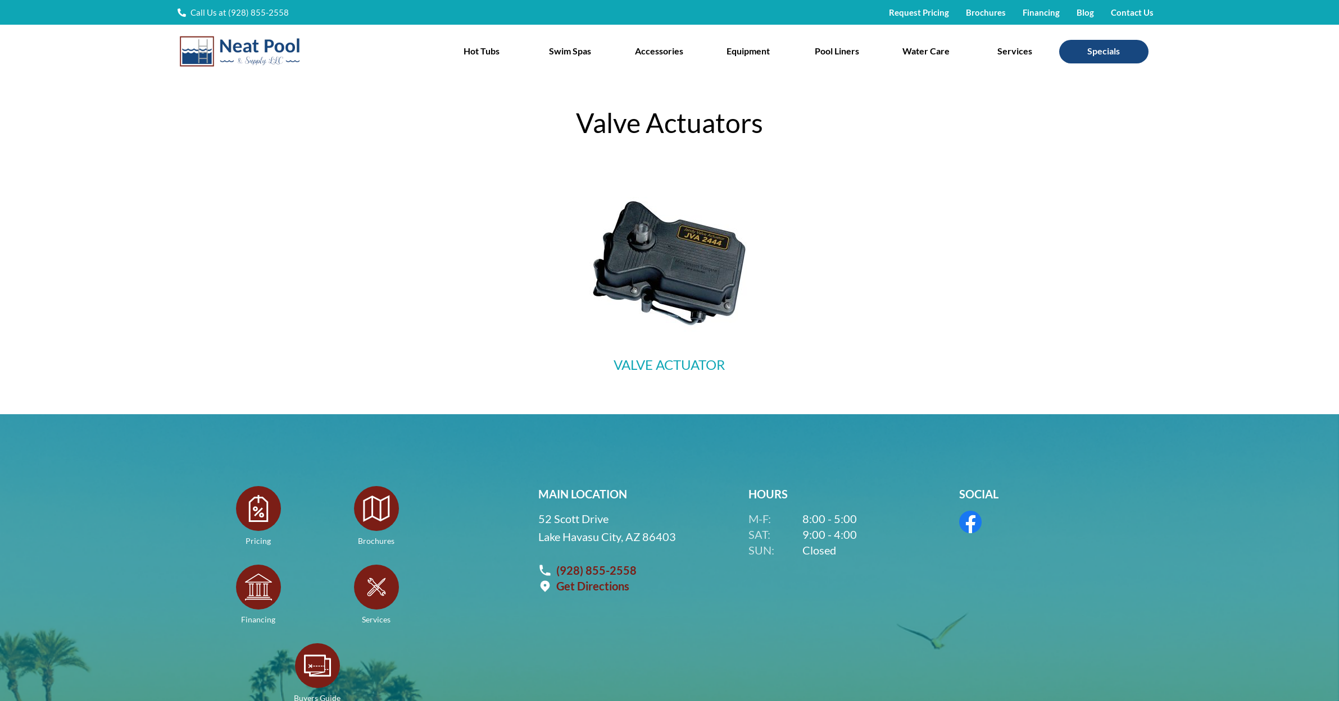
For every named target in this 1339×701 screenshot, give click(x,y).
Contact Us (1132, 12)
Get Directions (592, 585)
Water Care (926, 50)
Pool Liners (837, 50)
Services (1014, 50)
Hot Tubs (482, 50)
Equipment (748, 50)
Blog (1085, 12)
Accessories (659, 50)
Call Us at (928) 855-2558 (239, 12)
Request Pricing (919, 12)
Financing (1041, 12)
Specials (1103, 50)
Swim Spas (570, 50)
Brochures (986, 12)
